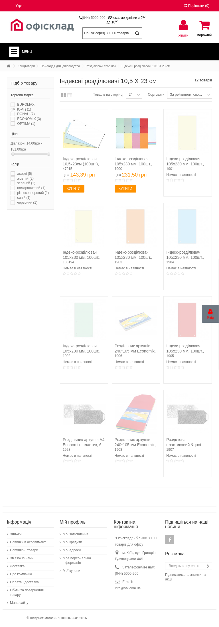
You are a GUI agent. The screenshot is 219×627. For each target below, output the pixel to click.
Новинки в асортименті (28, 542)
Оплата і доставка (24, 582)
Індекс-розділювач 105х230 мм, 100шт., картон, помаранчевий (135, 257)
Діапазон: (18, 143)
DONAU (26, 114)
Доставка (17, 566)
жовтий (25, 179)
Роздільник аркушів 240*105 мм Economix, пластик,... (135, 444)
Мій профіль (73, 522)
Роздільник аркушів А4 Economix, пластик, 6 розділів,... (83, 444)
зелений (26, 183)
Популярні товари (24, 550)
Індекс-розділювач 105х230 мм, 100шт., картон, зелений (81, 351)
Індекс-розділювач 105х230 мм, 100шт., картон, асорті (133, 164)
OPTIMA (26, 124)
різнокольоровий (33, 193)
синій (24, 198)
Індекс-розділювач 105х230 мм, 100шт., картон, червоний (185, 351)
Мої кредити (72, 542)
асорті (24, 174)
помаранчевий (31, 188)
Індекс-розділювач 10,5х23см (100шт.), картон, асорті (81, 164)
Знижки (16, 534)
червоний (27, 203)
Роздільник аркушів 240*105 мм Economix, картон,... (135, 351)
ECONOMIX (29, 119)
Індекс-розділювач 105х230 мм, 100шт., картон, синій (185, 257)
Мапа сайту (19, 603)
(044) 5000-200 (93, 18)
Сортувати (156, 95)
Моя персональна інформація (77, 560)
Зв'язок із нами (22, 558)
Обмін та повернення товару (27, 592)
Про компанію (21, 574)
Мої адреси (72, 550)
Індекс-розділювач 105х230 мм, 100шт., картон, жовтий (185, 164)
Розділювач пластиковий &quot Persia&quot (183, 444)
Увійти (183, 35)
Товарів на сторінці (108, 95)
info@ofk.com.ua (128, 588)
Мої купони (71, 571)
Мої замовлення (75, 534)
